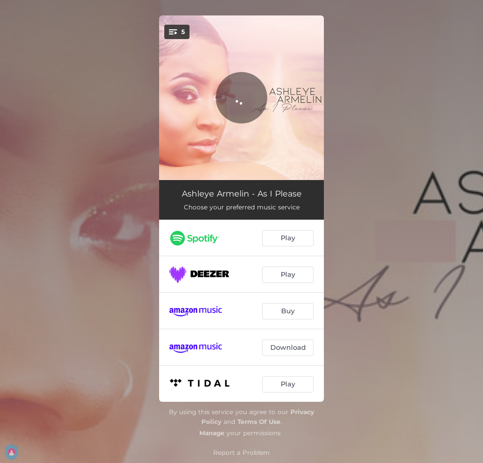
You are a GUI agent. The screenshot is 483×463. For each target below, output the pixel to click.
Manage (212, 433)
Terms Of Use (259, 421)
